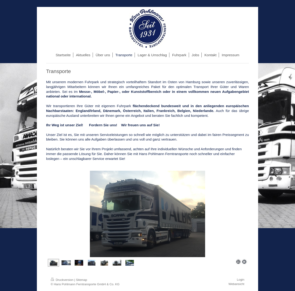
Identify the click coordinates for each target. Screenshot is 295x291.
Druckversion (62, 280)
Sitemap (81, 280)
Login (240, 279)
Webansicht (236, 284)
